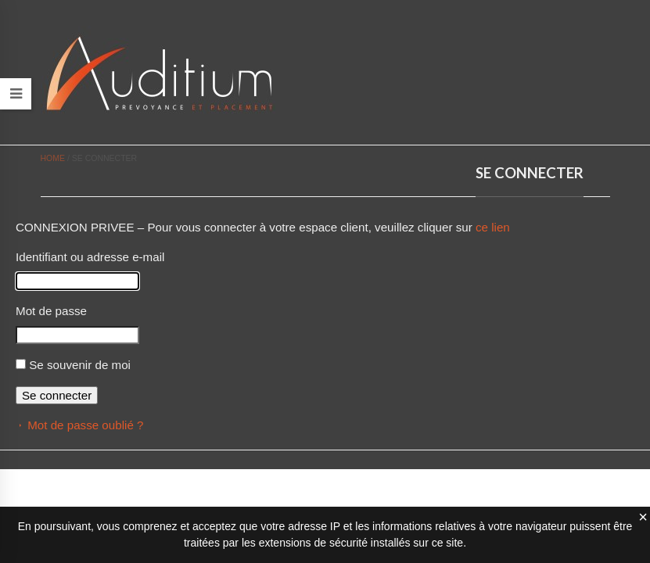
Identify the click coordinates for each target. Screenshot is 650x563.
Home (53, 158)
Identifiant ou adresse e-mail (90, 257)
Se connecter (57, 395)
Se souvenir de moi (80, 364)
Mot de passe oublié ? (85, 425)
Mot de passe (51, 310)
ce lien (493, 227)
